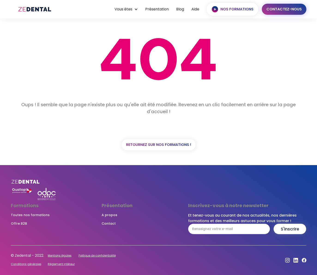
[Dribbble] (295, 260)
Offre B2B (19, 223)
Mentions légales (60, 255)
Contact (109, 223)
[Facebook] (304, 260)
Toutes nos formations (30, 215)
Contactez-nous (284, 9)
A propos (109, 215)
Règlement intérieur (61, 264)
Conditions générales (26, 264)
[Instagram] (287, 260)
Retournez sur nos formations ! (158, 144)
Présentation (157, 9)
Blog (180, 9)
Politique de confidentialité (97, 255)
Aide (195, 9)
